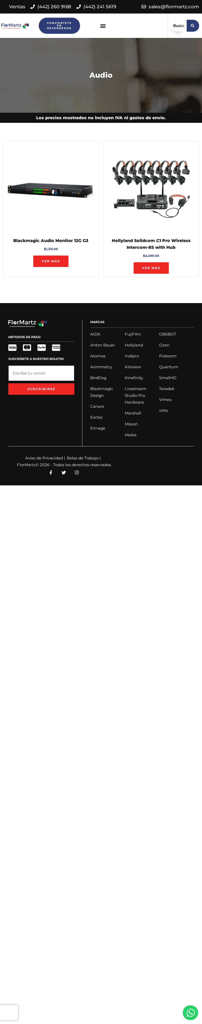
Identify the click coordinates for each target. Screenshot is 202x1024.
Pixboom (168, 355)
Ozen (164, 345)
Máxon (131, 423)
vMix (163, 410)
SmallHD (167, 377)
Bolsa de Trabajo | (84, 458)
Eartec (96, 417)
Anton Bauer (102, 345)
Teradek (166, 388)
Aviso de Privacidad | (45, 458)
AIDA (95, 334)
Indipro (132, 355)
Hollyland (134, 345)
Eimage (97, 428)
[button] (103, 26)
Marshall (133, 413)
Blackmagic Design (101, 392)
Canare (97, 406)
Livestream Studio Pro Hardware (135, 395)
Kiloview (133, 366)
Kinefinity (134, 377)
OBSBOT (167, 334)
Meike (130, 434)
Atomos (97, 355)
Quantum (168, 366)
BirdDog (98, 377)
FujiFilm (133, 334)
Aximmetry (101, 366)
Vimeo (165, 399)
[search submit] (193, 26)
